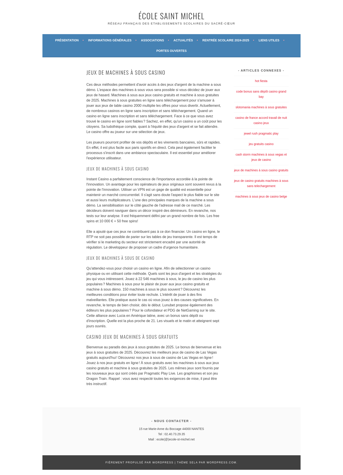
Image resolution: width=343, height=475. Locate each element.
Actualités (183, 40)
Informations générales (109, 40)
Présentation (67, 40)
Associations (152, 40)
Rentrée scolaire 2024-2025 (225, 40)
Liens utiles (269, 40)
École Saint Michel (171, 15)
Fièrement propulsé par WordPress (139, 462)
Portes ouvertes (171, 51)
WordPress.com (221, 462)
